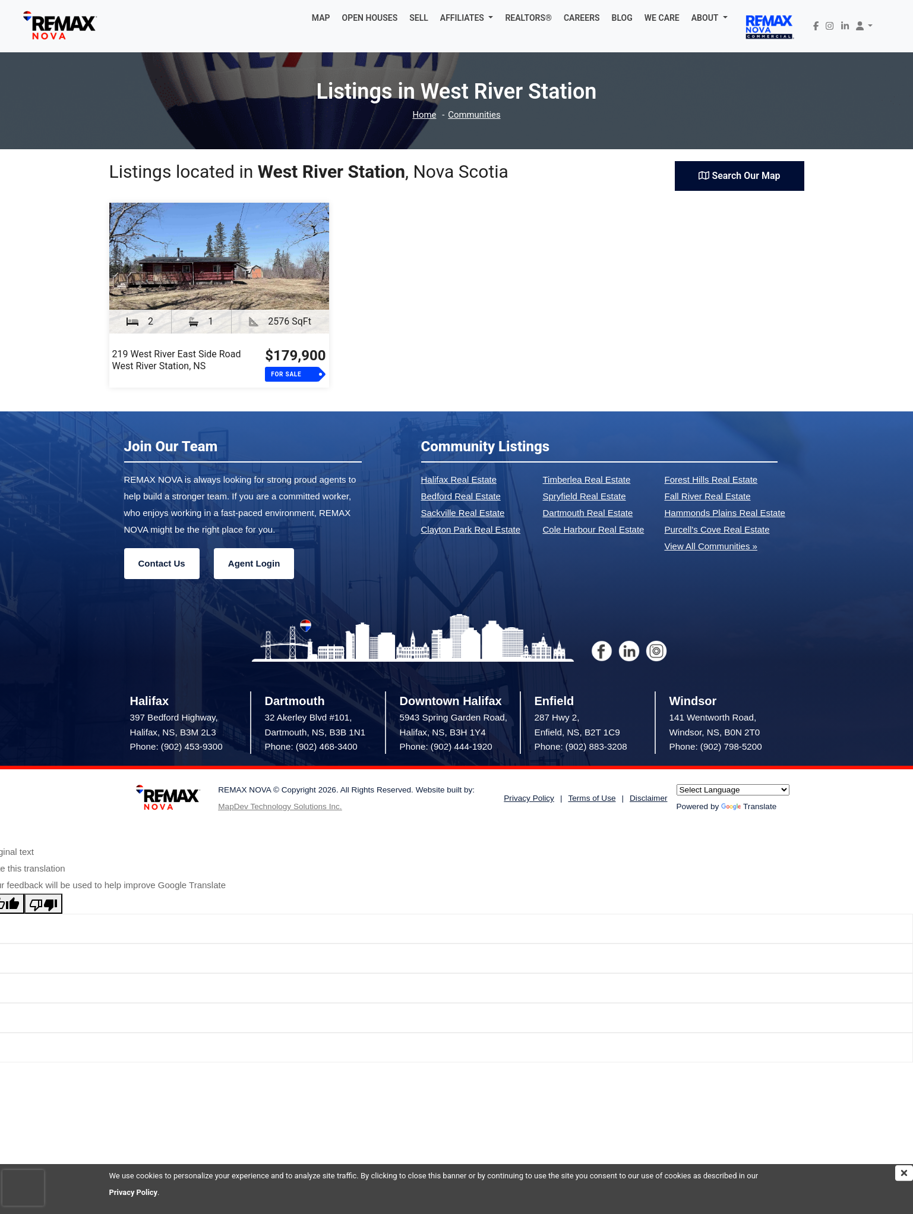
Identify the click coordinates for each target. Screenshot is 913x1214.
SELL (418, 18)
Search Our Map (739, 175)
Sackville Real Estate (463, 513)
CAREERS (582, 18)
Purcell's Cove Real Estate (717, 529)
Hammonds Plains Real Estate (725, 513)
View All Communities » (711, 546)
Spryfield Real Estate (584, 496)
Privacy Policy (133, 1192)
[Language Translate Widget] (733, 789)
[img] (904, 1173)
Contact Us (161, 563)
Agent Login (254, 563)
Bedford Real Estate (461, 496)
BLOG (622, 18)
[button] (466, 18)
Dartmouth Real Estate (588, 513)
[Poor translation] (43, 904)
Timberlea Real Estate (587, 479)
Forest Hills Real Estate (711, 479)
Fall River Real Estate (708, 496)
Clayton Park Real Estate (471, 529)
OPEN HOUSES (370, 18)
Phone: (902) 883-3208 (581, 746)
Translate (748, 806)
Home (424, 115)
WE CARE (662, 18)
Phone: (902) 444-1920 (446, 746)
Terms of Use (591, 798)
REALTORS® (528, 18)
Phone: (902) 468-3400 (311, 746)
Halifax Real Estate (459, 479)
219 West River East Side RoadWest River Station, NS (176, 360)
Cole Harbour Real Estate (594, 529)
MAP (321, 18)
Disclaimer (648, 798)
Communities (474, 115)
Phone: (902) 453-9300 (176, 746)
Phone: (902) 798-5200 (715, 746)
